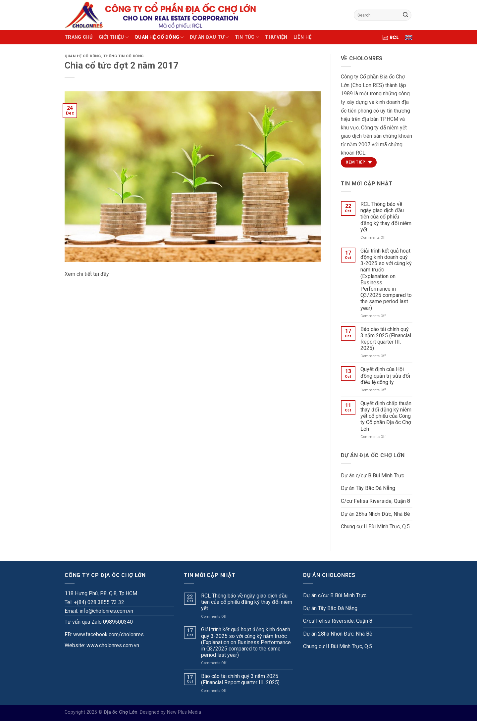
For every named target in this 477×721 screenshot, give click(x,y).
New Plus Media (184, 712)
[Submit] (405, 15)
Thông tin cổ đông (123, 56)
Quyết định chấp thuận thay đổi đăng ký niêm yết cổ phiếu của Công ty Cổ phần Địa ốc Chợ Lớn (385, 416)
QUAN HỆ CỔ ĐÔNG (159, 37)
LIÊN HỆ (302, 37)
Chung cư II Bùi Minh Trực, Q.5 (375, 526)
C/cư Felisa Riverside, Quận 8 (375, 501)
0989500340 (118, 622)
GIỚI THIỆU (114, 37)
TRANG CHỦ (79, 37)
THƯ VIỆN (276, 37)
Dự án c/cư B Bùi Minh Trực (372, 475)
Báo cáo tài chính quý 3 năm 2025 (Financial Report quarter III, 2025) (385, 339)
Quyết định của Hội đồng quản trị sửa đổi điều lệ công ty (385, 375)
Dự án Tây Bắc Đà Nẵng (368, 488)
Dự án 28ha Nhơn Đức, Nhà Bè (375, 514)
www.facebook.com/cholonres (108, 634)
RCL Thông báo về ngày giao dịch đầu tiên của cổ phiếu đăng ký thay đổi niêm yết (385, 217)
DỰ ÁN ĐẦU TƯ (209, 37)
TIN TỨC (247, 37)
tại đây (101, 274)
